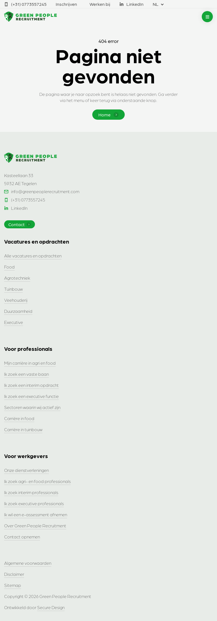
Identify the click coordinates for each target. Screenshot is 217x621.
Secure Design (51, 607)
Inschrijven (66, 4)
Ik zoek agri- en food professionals (37, 481)
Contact (19, 224)
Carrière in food (19, 418)
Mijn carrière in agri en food (30, 363)
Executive (13, 322)
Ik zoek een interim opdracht (31, 385)
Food (9, 266)
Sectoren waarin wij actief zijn (32, 407)
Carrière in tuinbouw (23, 429)
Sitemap (12, 585)
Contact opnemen (22, 536)
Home (108, 114)
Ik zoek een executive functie (31, 396)
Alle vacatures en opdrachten (33, 255)
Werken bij (100, 4)
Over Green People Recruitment (35, 525)
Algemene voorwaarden (27, 563)
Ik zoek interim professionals (31, 492)
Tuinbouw (13, 289)
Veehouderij (15, 300)
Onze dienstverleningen (26, 470)
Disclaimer (14, 574)
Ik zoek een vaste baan (26, 374)
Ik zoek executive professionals (34, 503)
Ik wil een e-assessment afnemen (35, 514)
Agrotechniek (17, 277)
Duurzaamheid (18, 311)
